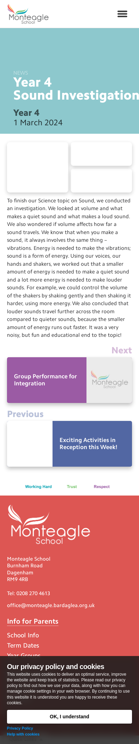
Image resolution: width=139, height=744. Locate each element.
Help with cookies (23, 734)
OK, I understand (69, 716)
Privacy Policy (20, 728)
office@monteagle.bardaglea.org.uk (51, 605)
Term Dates (23, 645)
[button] (122, 14)
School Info (23, 635)
